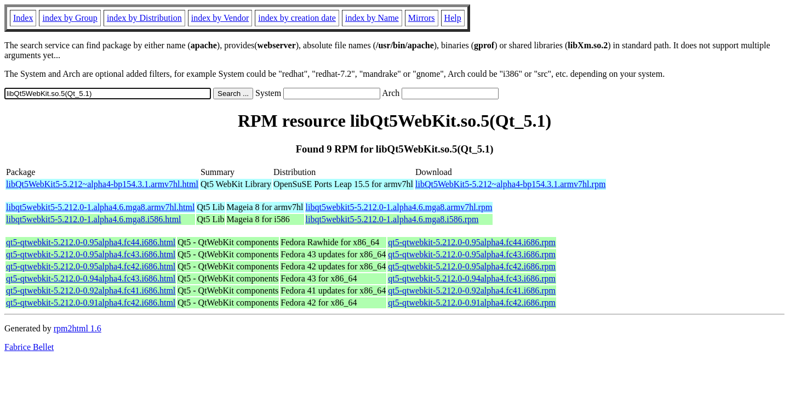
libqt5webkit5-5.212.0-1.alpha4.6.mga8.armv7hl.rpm (399, 207)
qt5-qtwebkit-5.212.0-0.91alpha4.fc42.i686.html (90, 302)
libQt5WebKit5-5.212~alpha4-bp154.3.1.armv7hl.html (102, 184)
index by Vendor (220, 17)
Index (23, 17)
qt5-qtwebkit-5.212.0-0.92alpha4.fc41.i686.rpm (472, 290)
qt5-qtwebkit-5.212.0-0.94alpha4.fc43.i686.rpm (472, 278)
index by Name (372, 17)
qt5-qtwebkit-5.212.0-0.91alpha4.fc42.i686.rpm (472, 302)
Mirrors (421, 17)
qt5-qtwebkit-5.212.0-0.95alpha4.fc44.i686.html (90, 242)
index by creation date (297, 17)
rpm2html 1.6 (77, 328)
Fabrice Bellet (29, 347)
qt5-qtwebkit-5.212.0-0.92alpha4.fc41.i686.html (90, 290)
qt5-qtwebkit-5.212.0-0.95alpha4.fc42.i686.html (90, 266)
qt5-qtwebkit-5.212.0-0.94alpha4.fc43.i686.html (90, 278)
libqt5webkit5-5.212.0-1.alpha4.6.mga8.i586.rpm (392, 219)
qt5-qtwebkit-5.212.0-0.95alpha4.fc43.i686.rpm (472, 254)
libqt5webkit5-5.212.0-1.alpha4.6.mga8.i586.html (93, 219)
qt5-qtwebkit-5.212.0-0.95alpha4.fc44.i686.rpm (472, 242)
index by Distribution (144, 17)
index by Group (69, 17)
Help (452, 17)
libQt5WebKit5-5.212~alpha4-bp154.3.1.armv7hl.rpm (510, 184)
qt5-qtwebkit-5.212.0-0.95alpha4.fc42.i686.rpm (472, 266)
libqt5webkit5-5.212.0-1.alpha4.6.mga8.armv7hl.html (100, 207)
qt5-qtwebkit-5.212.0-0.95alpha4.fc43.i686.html (90, 254)
